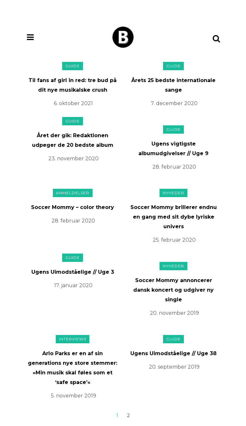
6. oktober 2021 (73, 103)
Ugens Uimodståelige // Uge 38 (173, 353)
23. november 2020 (73, 158)
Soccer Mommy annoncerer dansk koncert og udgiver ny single (173, 290)
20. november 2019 (174, 313)
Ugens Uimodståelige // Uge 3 (72, 272)
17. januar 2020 (73, 285)
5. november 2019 (73, 396)
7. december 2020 (174, 103)
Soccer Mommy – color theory (72, 207)
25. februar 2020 (174, 240)
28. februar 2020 (174, 167)
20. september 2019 (174, 367)
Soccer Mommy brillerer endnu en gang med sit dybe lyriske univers (173, 217)
